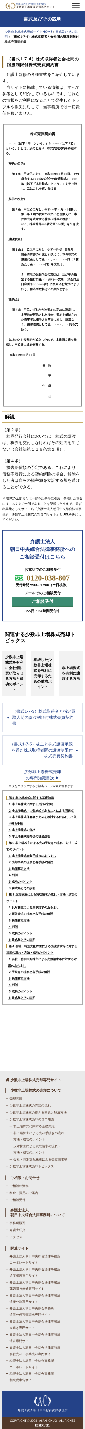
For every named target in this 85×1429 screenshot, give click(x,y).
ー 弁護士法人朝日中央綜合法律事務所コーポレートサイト (32, 1259)
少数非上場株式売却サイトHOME (28, 31)
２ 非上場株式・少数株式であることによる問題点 (41, 810)
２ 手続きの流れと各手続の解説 (29, 972)
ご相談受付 (42, 601)
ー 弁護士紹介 (15, 1230)
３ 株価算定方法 (18, 868)
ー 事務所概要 (15, 1223)
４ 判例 (13, 875)
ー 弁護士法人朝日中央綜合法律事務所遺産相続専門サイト (32, 1272)
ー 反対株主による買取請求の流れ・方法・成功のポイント (35, 1149)
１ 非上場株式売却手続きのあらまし (32, 856)
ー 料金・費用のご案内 (21, 1193)
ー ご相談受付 (15, 1200)
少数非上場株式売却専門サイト (33, 1080)
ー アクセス (13, 1237)
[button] (76, 5)
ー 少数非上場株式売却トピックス (29, 1166)
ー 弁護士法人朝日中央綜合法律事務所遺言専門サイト (32, 1338)
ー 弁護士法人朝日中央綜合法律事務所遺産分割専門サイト (32, 1298)
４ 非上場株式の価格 (21, 830)
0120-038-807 (42, 578)
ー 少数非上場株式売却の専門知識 (29, 1119)
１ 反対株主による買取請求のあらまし (33, 907)
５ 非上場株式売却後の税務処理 (29, 836)
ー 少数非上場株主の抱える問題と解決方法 (36, 1112)
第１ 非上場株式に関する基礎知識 (31, 797)
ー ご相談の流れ (17, 1186)
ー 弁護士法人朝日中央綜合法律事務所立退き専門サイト (32, 1324)
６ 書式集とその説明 (21, 888)
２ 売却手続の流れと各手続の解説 (30, 862)
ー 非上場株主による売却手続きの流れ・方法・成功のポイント (38, 1136)
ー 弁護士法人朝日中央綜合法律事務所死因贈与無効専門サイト (32, 1285)
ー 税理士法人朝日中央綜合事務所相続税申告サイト (29, 1377)
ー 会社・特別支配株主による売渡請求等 (38, 1159)
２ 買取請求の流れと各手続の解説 (30, 914)
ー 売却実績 (13, 1098)
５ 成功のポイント (20, 881)
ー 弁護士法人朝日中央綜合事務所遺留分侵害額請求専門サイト (29, 1311)
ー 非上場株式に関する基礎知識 (32, 1126)
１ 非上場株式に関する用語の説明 (30, 804)
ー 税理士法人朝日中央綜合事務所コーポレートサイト (29, 1364)
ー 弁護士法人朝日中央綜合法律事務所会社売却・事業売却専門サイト (32, 1351)
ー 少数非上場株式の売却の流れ (28, 1105)
